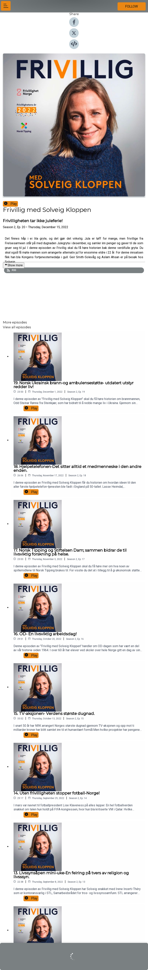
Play (10, 204)
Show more (13, 265)
